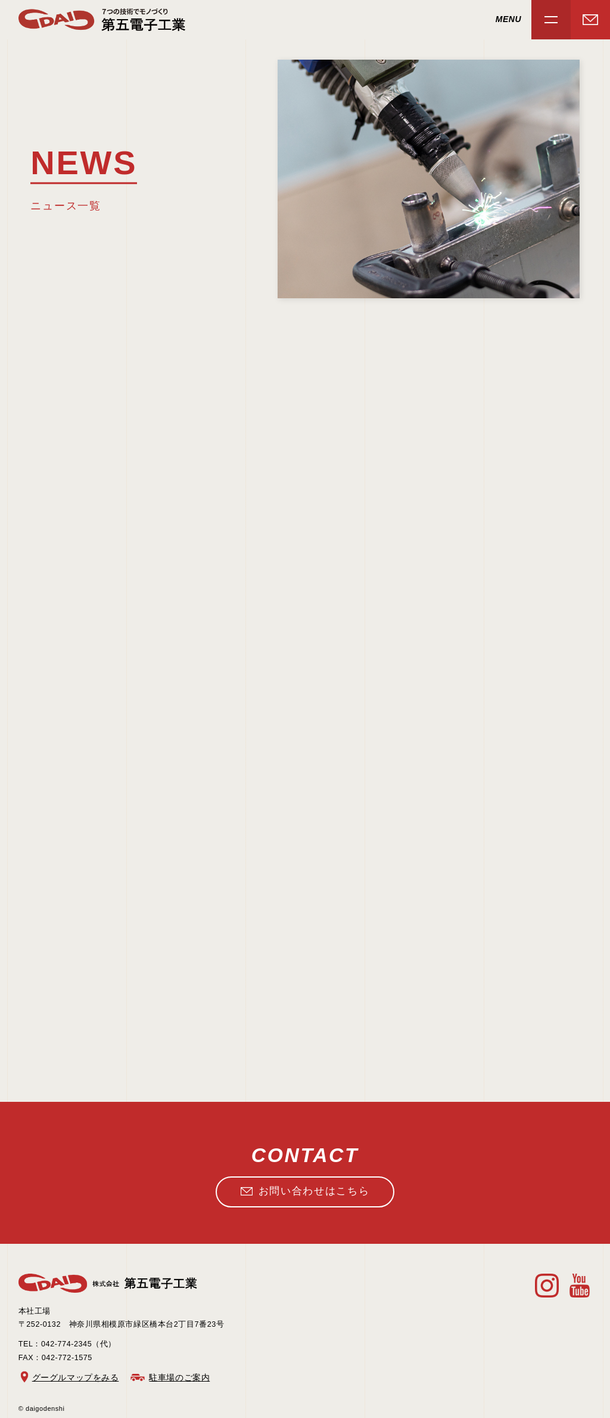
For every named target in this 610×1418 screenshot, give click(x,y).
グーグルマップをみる (75, 1377)
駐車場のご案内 (179, 1377)
